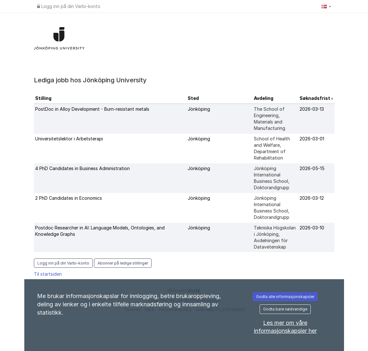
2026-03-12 (312, 198)
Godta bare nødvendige (285, 309)
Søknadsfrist (315, 98)
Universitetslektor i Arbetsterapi (69, 138)
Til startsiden (48, 274)
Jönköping (199, 109)
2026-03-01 (312, 138)
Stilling (43, 98)
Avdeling (263, 98)
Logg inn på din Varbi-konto (68, 6)
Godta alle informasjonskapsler (285, 296)
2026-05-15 (312, 168)
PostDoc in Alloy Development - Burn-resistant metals (92, 109)
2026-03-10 (312, 227)
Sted (193, 98)
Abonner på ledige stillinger (123, 263)
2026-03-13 (312, 109)
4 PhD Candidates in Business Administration (82, 168)
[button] (326, 6)
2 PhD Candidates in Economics (68, 198)
